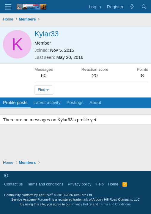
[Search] (144, 6)
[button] (6, 175)
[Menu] (8, 7)
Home (113, 184)
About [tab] (95, 102)
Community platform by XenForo (48, 195)
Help (100, 184)
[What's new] (132, 6)
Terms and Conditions (114, 204)
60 (44, 75)
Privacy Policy (81, 204)
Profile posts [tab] (15, 102)
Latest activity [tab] (47, 102)
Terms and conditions (45, 184)
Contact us (13, 184)
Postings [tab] (75, 102)
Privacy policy (79, 184)
